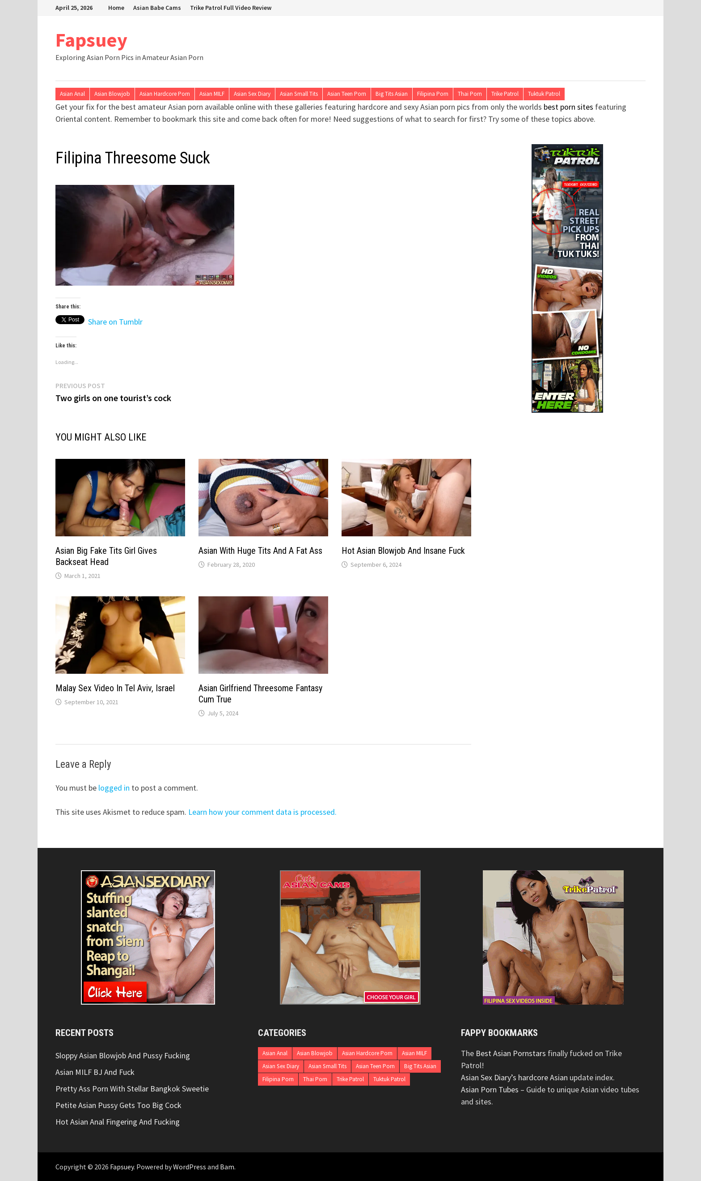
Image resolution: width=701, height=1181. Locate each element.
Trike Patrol (505, 94)
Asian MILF (211, 94)
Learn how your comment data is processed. (262, 812)
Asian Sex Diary (252, 94)
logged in (114, 788)
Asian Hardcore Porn (164, 94)
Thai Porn (470, 94)
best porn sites (568, 107)
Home (116, 8)
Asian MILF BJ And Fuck (95, 1072)
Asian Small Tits (299, 94)
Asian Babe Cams (157, 8)
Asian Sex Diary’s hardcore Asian (514, 1077)
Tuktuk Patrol (544, 94)
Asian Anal (72, 94)
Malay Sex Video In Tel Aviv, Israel (115, 688)
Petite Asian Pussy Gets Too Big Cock (118, 1105)
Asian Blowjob (112, 94)
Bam (227, 1166)
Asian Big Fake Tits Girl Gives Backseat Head (106, 556)
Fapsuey (91, 39)
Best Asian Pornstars (511, 1053)
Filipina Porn (432, 94)
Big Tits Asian (392, 94)
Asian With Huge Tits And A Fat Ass (260, 550)
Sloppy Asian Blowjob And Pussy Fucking (122, 1055)
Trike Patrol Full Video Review (230, 8)
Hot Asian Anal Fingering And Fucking (117, 1122)
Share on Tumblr (115, 320)
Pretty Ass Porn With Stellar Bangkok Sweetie (132, 1088)
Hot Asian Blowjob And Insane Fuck (403, 550)
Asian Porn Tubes (490, 1089)
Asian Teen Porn (346, 94)
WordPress (189, 1166)
